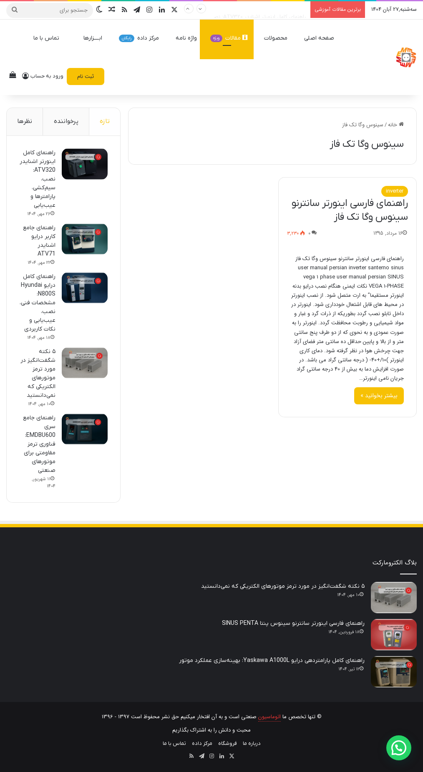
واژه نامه (186, 38)
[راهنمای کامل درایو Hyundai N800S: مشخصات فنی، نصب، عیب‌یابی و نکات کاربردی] (85, 287)
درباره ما (252, 743)
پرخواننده (66, 121)
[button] (398, 747)
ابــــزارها (92, 38)
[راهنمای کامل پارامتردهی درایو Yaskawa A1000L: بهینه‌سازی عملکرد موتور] (394, 671)
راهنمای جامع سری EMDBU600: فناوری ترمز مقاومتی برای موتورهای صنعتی (39, 444)
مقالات (228, 38)
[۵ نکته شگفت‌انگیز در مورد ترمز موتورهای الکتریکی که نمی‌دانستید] (85, 362)
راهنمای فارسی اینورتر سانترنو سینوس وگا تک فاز (350, 210)
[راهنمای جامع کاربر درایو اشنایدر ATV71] (85, 239)
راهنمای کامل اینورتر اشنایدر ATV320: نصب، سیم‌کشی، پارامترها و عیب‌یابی (221, 9)
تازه (105, 121)
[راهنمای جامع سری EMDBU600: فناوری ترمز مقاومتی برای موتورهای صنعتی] (85, 429)
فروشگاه (227, 743)
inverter (394, 191)
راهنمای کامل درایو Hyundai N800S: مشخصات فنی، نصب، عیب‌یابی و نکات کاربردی (37, 303)
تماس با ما (50, 38)
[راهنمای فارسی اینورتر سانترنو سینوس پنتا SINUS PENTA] (394, 634)
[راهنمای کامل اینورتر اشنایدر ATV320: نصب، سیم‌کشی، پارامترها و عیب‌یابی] (85, 164)
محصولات (279, 38)
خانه (396, 124)
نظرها (24, 121)
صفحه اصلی (323, 38)
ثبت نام (85, 76)
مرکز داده (142, 38)
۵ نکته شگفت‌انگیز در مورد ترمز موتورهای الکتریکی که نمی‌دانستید (283, 586)
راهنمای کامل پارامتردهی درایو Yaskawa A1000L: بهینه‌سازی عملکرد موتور (272, 660)
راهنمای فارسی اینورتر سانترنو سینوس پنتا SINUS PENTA (293, 623)
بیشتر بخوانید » (379, 395)
